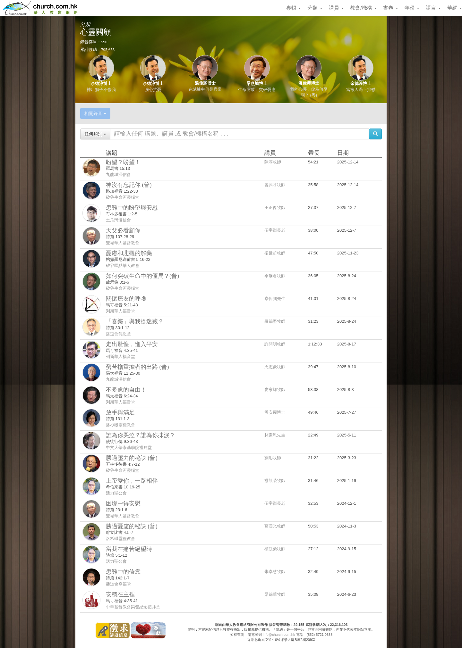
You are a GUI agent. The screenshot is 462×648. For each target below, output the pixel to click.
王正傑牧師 (274, 207)
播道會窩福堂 (118, 584)
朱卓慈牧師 (274, 571)
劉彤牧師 (272, 457)
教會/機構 (363, 8)
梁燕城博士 (256, 83)
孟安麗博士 (274, 412)
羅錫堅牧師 (274, 321)
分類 (314, 8)
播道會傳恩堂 (118, 333)
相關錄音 (95, 113)
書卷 (390, 8)
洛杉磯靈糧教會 (120, 424)
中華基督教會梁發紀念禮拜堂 (133, 606)
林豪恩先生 (274, 435)
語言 (433, 8)
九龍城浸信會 (118, 174)
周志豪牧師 (274, 366)
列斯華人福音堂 (120, 311)
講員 (336, 8)
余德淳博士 (101, 83)
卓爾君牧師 (274, 275)
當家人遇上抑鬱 (360, 89)
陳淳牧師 (272, 162)
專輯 (293, 8)
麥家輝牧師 (274, 389)
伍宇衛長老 (274, 230)
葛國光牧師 (274, 526)
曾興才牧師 (274, 184)
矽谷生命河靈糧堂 (122, 197)
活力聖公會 (116, 493)
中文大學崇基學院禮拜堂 (129, 447)
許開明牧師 (274, 344)
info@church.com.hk (279, 634)
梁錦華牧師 (274, 594)
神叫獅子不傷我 (101, 89)
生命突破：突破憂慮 (257, 89)
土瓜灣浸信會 (118, 220)
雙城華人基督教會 (122, 242)
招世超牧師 (274, 253)
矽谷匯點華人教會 (122, 265)
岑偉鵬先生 (274, 298)
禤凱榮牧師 (274, 480)
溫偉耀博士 (205, 83)
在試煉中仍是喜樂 (205, 89)
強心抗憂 (153, 89)
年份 (412, 8)
